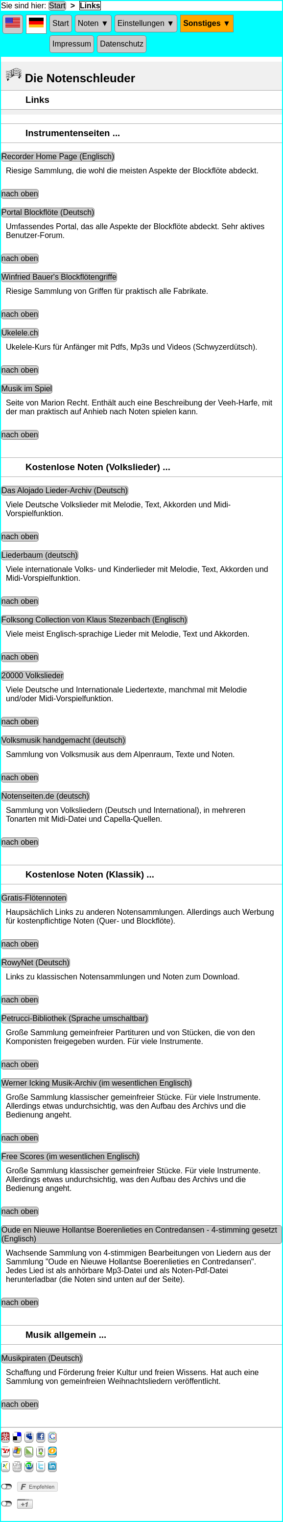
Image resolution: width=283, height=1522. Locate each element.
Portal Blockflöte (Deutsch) (47, 212)
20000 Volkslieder (32, 675)
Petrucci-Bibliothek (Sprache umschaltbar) (74, 1018)
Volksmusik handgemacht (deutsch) (63, 740)
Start (57, 5)
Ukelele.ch (19, 333)
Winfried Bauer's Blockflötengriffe (59, 277)
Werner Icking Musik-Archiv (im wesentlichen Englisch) (96, 1083)
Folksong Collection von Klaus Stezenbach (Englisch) (94, 620)
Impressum (71, 44)
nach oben (19, 194)
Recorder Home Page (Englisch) (57, 156)
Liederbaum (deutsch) (39, 555)
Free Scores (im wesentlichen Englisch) (70, 1156)
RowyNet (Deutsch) (35, 962)
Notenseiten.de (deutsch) (45, 796)
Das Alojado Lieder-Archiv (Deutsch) (64, 490)
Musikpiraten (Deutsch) (41, 1358)
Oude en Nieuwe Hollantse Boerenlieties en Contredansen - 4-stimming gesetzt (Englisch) (139, 1234)
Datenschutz (121, 44)
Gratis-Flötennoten (34, 898)
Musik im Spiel (26, 388)
